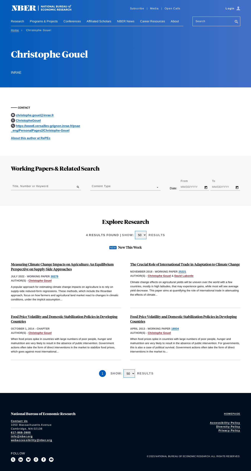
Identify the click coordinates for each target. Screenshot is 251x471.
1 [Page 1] (102, 373)
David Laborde (183, 275)
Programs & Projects (44, 21)
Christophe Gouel (40, 280)
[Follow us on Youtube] (51, 459)
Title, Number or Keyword (30, 186)
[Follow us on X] (13, 459)
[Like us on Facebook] (43, 459)
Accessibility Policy (225, 422)
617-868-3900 (21, 432)
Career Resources (152, 21)
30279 (54, 276)
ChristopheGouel (28, 120)
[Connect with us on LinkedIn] (20, 459)
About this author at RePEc (30, 138)
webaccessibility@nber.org (31, 440)
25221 (182, 271)
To (217, 180)
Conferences (72, 21)
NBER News (125, 21)
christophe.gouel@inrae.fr (35, 115)
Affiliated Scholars (99, 21)
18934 (175, 328)
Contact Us (19, 421)
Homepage (232, 413)
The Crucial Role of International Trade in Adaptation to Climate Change (185, 264)
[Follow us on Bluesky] (28, 459)
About (175, 21)
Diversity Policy (228, 426)
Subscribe (137, 8)
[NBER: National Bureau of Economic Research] (44, 10)
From (188, 180)
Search (201, 21)
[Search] (236, 22)
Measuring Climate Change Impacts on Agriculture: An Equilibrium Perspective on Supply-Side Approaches (62, 266)
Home (15, 30)
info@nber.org (22, 436)
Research (17, 21)
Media (154, 8)
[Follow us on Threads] (36, 459)
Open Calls (172, 8)
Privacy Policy (229, 430)
